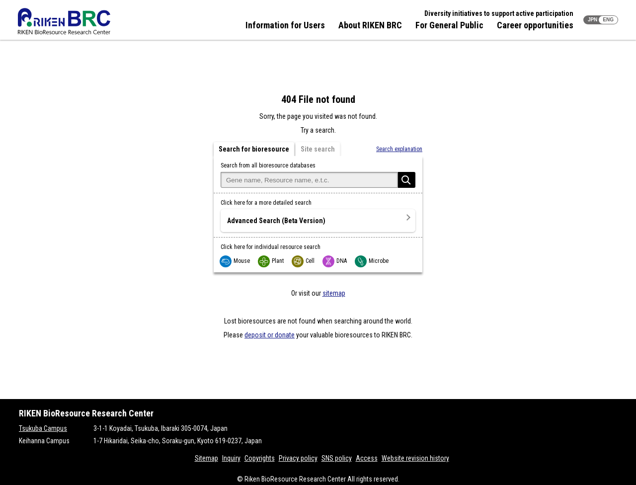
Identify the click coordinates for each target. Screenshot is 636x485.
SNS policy (336, 458)
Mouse (235, 260)
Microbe (372, 260)
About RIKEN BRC (370, 25)
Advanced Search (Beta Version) (276, 221)
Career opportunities (535, 25)
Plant (271, 260)
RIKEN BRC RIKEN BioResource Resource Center (64, 21)
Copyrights (259, 458)
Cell (304, 260)
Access (367, 458)
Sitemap (206, 458)
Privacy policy (298, 458)
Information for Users (285, 25)
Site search (318, 149)
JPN (592, 19)
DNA (335, 260)
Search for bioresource (254, 149)
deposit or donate (269, 335)
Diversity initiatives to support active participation (498, 13)
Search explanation (399, 149)
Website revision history (415, 458)
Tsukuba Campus (43, 428)
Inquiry (231, 458)
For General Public (449, 25)
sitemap (333, 293)
